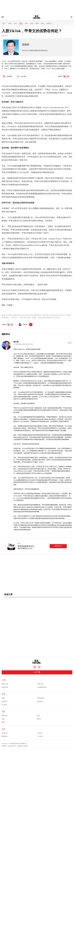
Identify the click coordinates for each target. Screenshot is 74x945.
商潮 (37, 23)
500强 (9, 23)
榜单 (21, 23)
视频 (3, 722)
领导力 (39, 719)
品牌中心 (49, 23)
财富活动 (4, 715)
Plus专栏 (4, 704)
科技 (31, 23)
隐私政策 (4, 736)
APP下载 (37, 672)
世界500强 (5, 684)
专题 (42, 23)
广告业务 (40, 736)
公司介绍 (40, 733)
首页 (3, 23)
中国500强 (40, 684)
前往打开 (58, 546)
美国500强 (5, 687)
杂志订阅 (4, 733)
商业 (26, 23)
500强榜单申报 (41, 687)
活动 (15, 23)
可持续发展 (40, 698)
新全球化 (40, 701)
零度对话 (4, 701)
